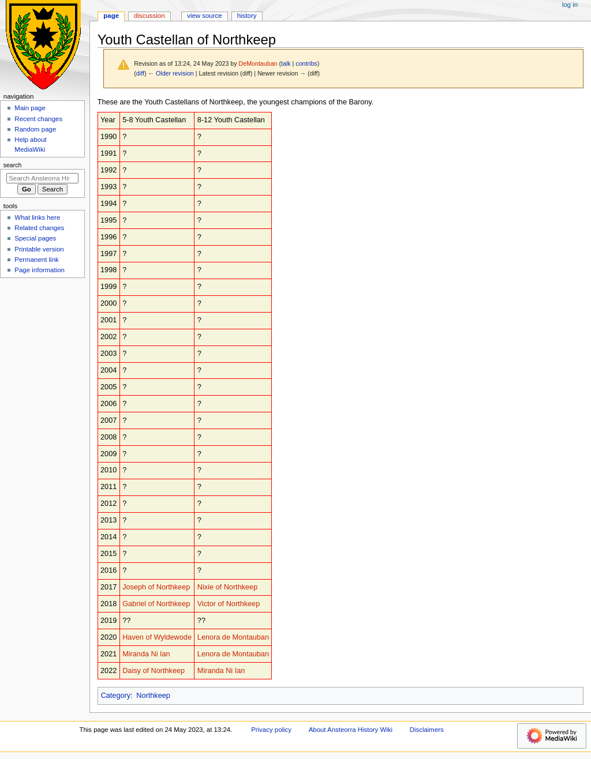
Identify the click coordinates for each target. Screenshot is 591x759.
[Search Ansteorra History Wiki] (42, 178)
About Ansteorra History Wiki (350, 729)
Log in (570, 4)
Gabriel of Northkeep (156, 604)
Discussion (149, 15)
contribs (306, 63)
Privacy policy (271, 729)
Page (111, 15)
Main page (30, 107)
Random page (35, 129)
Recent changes (38, 118)
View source (204, 15)
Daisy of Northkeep (153, 671)
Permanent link (36, 259)
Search (12, 164)
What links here (37, 217)
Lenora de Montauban (233, 637)
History (247, 15)
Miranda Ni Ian (146, 654)
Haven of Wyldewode (157, 637)
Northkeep (153, 696)
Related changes (39, 227)
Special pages (35, 238)
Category (115, 696)
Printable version (38, 249)
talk (286, 63)
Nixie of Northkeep (227, 587)
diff (140, 73)
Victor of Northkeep (228, 604)
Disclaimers (427, 729)
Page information (39, 269)
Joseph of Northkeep (156, 587)
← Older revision (170, 73)
